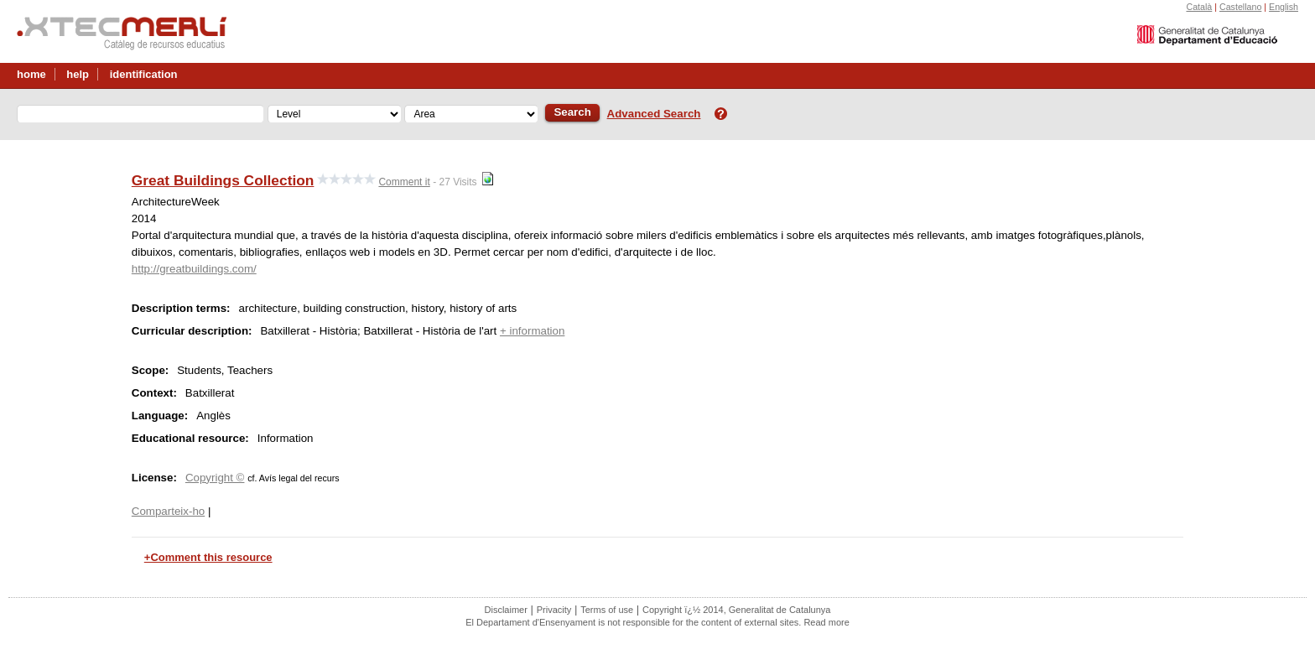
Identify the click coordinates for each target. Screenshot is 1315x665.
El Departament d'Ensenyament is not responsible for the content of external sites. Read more (657, 622)
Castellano (1240, 7)
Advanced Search (654, 113)
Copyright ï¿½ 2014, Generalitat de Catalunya (736, 610)
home (31, 74)
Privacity (554, 610)
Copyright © (215, 477)
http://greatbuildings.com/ (194, 268)
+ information (532, 331)
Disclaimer (506, 610)
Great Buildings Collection (223, 180)
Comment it (403, 182)
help (77, 74)
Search (572, 112)
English (1283, 7)
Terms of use (606, 610)
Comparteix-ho (168, 511)
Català (1199, 7)
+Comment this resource (208, 557)
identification (144, 74)
